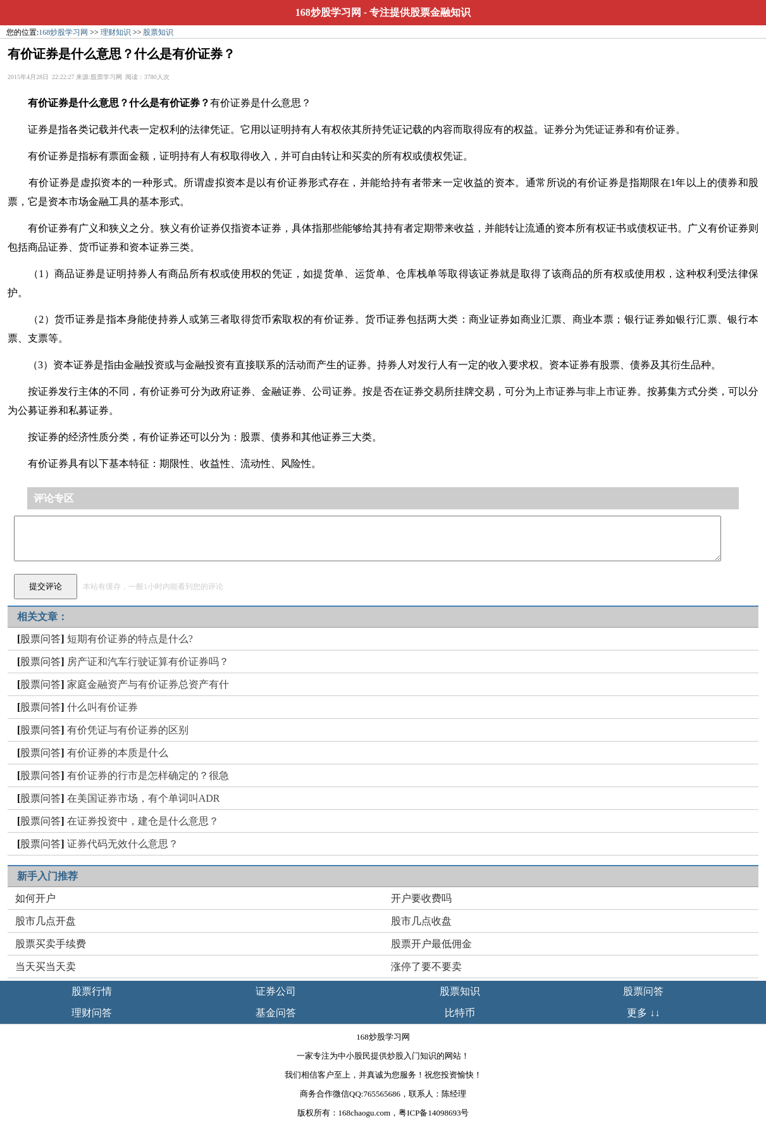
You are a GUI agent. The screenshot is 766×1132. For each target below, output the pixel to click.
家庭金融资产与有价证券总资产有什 (148, 684)
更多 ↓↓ (643, 1012)
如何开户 (35, 898)
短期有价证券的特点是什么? (130, 638)
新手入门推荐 (47, 876)
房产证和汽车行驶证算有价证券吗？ (148, 661)
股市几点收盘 (421, 921)
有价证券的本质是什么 (117, 752)
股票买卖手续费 (50, 943)
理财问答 (91, 1012)
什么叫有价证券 (102, 707)
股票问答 (40, 638)
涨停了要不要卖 (426, 966)
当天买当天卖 (45, 966)
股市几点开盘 (45, 921)
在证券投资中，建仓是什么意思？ (143, 821)
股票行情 (91, 991)
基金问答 (276, 1012)
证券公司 (276, 991)
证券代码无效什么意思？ (122, 843)
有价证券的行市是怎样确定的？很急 (148, 775)
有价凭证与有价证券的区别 (127, 730)
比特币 (460, 1012)
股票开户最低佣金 (431, 943)
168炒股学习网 (328, 12)
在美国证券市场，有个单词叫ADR (143, 798)
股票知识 (158, 32)
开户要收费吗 (421, 898)
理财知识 (116, 32)
